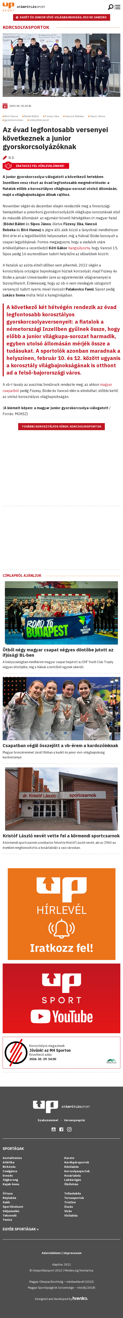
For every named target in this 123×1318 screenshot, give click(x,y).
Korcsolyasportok (26, 27)
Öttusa (8, 1193)
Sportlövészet (13, 1207)
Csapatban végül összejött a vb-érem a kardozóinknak (60, 745)
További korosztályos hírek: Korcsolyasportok (61, 426)
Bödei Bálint (31, 116)
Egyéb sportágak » (21, 1229)
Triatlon (70, 1202)
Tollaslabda (72, 1193)
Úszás (68, 1207)
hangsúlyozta (79, 248)
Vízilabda (71, 1215)
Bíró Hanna (11, 116)
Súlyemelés (11, 1211)
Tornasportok (74, 1198)
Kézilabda (71, 1167)
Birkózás (9, 1167)
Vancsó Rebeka (74, 116)
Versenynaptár (74, 1120)
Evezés (8, 1175)
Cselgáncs (10, 1171)
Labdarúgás (72, 1180)
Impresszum (72, 1253)
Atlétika (8, 1162)
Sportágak (13, 1148)
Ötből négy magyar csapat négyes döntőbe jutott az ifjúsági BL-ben (58, 652)
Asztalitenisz (12, 1158)
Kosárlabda (72, 1175)
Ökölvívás (71, 1184)
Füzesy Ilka (52, 116)
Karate (69, 1158)
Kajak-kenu (11, 1184)
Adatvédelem (51, 1253)
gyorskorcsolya (13, 120)
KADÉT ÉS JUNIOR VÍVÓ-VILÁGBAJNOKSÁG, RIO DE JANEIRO (63, 17)
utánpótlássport (39, 120)
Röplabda (9, 1198)
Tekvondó (10, 1215)
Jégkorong (10, 1180)
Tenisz (7, 1220)
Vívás (68, 1211)
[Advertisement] (61, 473)
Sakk (6, 1202)
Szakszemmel (48, 1120)
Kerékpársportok (76, 1162)
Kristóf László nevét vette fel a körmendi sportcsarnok (61, 836)
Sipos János (97, 116)
